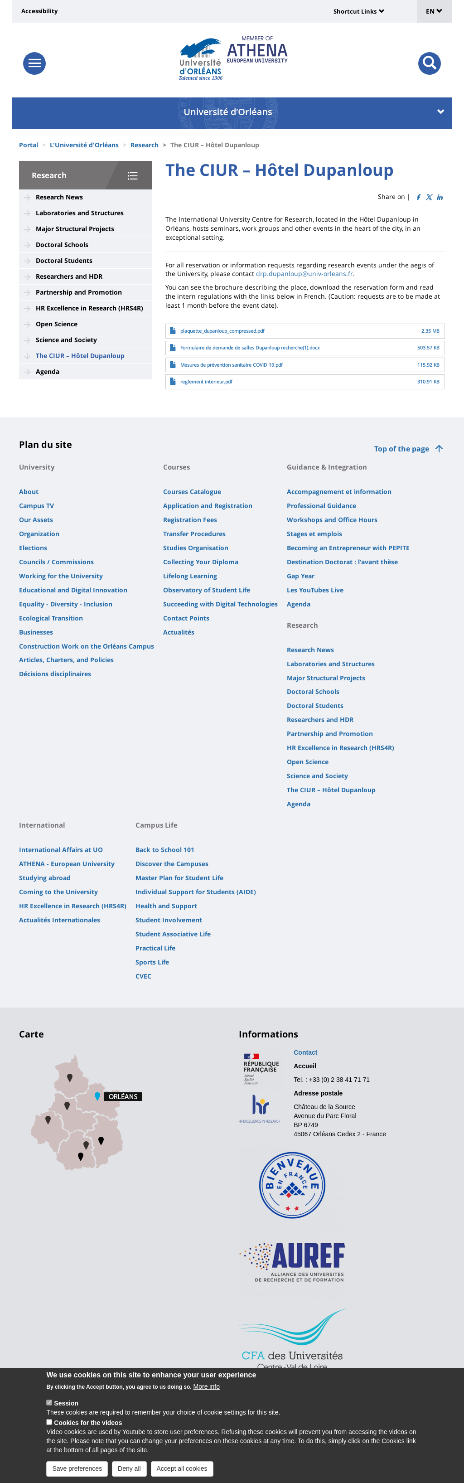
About (29, 491)
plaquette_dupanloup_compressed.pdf (222, 331)
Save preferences (77, 1471)
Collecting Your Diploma (200, 561)
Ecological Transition (51, 618)
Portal (28, 145)
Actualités (178, 632)
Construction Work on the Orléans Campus (86, 646)
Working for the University (61, 576)
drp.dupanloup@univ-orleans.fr (304, 273)
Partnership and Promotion (79, 292)
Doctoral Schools (62, 244)
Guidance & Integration (327, 466)
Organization (39, 533)
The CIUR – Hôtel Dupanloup (80, 355)
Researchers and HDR (69, 276)
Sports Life (152, 962)
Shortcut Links (355, 11)
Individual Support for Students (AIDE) (195, 891)
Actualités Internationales (59, 920)
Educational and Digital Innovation (73, 590)
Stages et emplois (314, 533)
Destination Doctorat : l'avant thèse (342, 561)
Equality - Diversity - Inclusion (65, 604)
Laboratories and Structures (80, 212)
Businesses (36, 632)
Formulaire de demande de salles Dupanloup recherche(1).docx (250, 347)
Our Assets (36, 519)
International (42, 824)
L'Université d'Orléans (84, 145)
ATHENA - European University (67, 863)
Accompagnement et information (339, 491)
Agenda (47, 371)
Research (144, 145)
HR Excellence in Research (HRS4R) (89, 308)
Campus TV (36, 505)
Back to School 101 (164, 849)
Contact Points (186, 618)
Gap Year (300, 576)
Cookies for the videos (88, 1425)
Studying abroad (45, 877)
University (37, 466)
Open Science (56, 324)
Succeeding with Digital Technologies (220, 604)
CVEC (143, 976)
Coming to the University (58, 891)
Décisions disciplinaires (55, 673)
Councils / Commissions (56, 561)
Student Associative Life (173, 934)
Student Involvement (168, 920)
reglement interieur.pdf (206, 381)
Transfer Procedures (194, 533)
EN (434, 11)
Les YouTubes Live (315, 590)
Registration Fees (190, 519)
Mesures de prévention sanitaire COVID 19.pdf (231, 365)
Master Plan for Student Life (179, 877)
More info (206, 1389)
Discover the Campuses (171, 863)
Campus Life (156, 824)
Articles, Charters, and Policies (66, 659)
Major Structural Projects (75, 228)
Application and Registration (207, 505)
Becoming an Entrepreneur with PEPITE (348, 547)
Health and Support (166, 905)
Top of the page (401, 449)
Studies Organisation (195, 547)
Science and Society (66, 339)
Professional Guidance (321, 505)
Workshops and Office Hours (332, 519)
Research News (59, 197)
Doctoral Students (64, 260)
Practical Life (155, 948)
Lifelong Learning (190, 576)
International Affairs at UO (61, 849)
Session (66, 1406)
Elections (33, 547)
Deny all (129, 1471)
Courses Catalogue (192, 491)
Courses (176, 466)
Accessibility (39, 11)
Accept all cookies (182, 1471)
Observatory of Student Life (206, 590)
